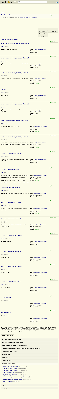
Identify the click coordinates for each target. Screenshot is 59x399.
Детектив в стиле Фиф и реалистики (11, 377)
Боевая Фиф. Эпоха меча (8, 372)
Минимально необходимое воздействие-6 (15, 43)
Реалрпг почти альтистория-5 (11, 202)
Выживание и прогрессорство (9, 374)
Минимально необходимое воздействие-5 (15, 58)
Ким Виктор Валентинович (40, 49)
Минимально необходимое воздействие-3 (15, 120)
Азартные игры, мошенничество (10, 366)
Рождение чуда (6, 297)
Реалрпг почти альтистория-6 (11, 153)
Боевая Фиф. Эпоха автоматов (10, 368)
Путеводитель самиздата (7, 335)
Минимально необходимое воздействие (14, 137)
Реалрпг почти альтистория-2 (11, 281)
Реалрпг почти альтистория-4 (11, 219)
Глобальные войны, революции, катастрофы (13, 376)
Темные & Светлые (7, 381)
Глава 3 (3, 89)
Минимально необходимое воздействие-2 (15, 104)
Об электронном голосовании (11, 187)
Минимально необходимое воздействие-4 (15, 73)
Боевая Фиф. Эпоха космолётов (10, 370)
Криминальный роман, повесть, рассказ (12, 379)
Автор (3, 12)
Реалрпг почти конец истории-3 (11, 235)
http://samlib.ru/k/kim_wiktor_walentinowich (28, 17)
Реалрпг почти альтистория (10, 169)
